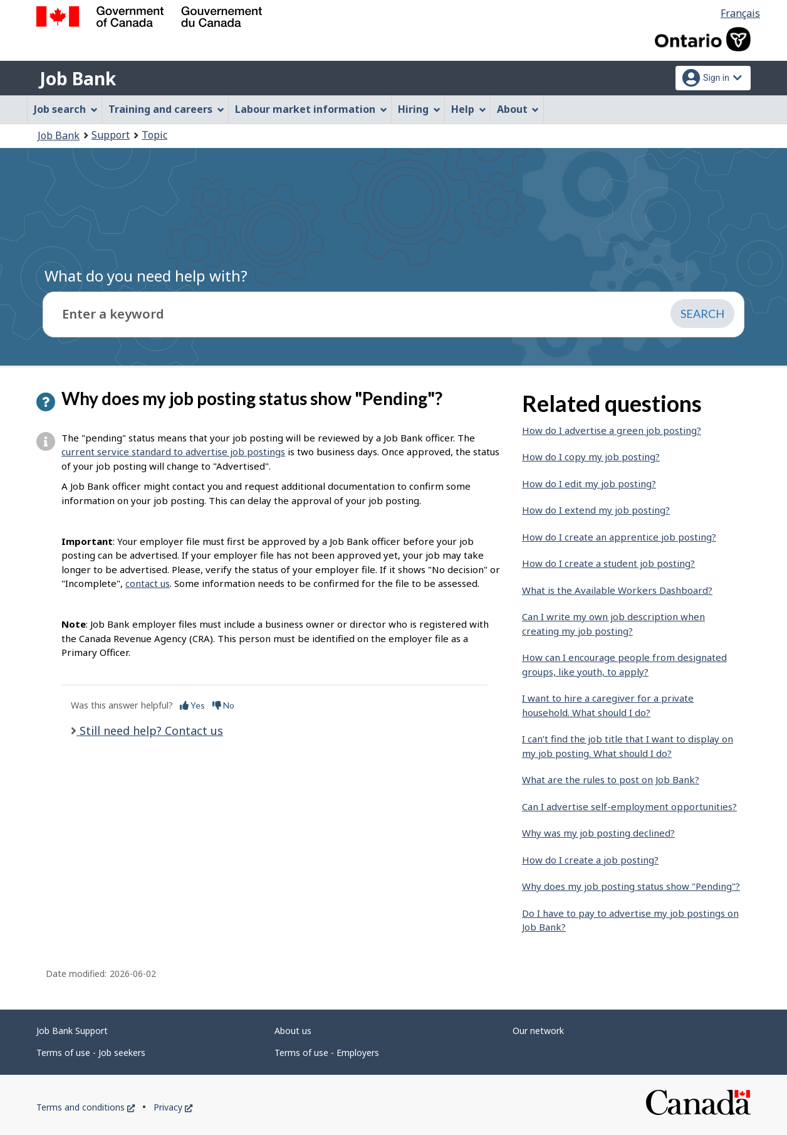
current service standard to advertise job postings (173, 451)
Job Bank (77, 78)
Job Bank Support (72, 1031)
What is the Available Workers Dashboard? (617, 590)
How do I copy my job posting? (591, 456)
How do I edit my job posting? (589, 483)
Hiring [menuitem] (419, 109)
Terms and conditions (85, 1107)
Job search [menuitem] (66, 109)
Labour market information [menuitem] (311, 109)
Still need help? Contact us (149, 730)
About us (292, 1031)
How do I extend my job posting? (596, 510)
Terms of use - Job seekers (90, 1052)
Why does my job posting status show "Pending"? (631, 886)
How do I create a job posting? (590, 859)
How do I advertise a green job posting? (611, 430)
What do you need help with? (146, 275)
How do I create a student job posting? (608, 563)
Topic (154, 135)
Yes (192, 705)
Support (110, 135)
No (223, 705)
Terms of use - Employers (326, 1052)
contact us (147, 583)
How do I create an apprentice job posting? (619, 537)
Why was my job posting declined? (598, 832)
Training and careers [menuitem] (166, 109)
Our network (538, 1031)
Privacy (173, 1107)
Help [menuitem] (468, 109)
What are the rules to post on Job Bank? (610, 779)
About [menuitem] (518, 109)
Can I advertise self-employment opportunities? (629, 806)
